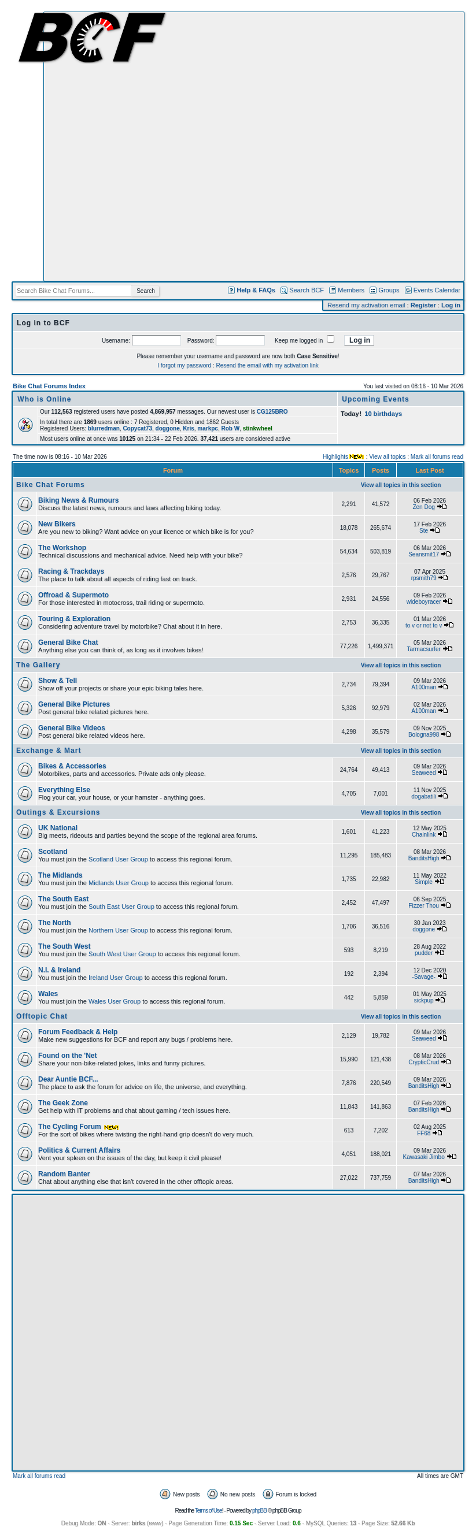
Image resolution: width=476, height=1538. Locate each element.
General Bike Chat (68, 642)
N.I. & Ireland (59, 970)
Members (351, 290)
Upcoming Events (375, 399)
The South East (63, 899)
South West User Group (122, 953)
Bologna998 (423, 734)
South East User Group (121, 906)
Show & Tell (57, 681)
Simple (424, 882)
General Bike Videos (71, 728)
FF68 (423, 1133)
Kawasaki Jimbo (423, 1157)
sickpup (424, 1000)
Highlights (335, 457)
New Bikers (57, 524)
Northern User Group (118, 930)
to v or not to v (423, 625)
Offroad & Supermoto (73, 595)
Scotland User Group (118, 859)
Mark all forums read (437, 457)
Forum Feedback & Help (77, 1032)
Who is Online (44, 399)
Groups (388, 290)
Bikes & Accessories (72, 766)
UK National (58, 828)
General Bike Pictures (74, 704)
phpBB (259, 1510)
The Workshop (62, 548)
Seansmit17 (423, 554)
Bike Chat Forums (50, 485)
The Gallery (38, 665)
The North (54, 923)
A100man (423, 687)
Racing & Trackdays (71, 571)
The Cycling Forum (78, 1127)
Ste (423, 530)
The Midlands (60, 875)
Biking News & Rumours (78, 500)
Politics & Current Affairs (79, 1150)
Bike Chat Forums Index (49, 385)
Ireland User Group (115, 977)
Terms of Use (208, 1510)
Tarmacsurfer (423, 649)
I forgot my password (184, 365)
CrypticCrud (423, 1062)
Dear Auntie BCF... (68, 1079)
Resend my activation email (366, 305)
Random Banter (64, 1174)
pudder (424, 953)
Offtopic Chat (42, 1016)
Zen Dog (423, 507)
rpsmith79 (424, 578)
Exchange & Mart (48, 750)
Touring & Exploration (74, 619)
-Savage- (424, 977)
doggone (423, 929)
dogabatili (423, 796)
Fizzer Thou (423, 905)
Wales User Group (114, 1001)
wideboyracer (424, 602)
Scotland (53, 852)
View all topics (387, 457)
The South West (64, 946)
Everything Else (64, 790)
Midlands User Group (118, 882)
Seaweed (424, 773)
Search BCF (306, 290)
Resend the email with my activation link (267, 365)
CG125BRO (272, 411)
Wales (48, 994)
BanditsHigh (424, 858)
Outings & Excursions (58, 812)
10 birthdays (383, 413)
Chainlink (424, 834)
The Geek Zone (63, 1103)
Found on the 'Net (67, 1056)
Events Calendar (437, 290)
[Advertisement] (134, 146)
